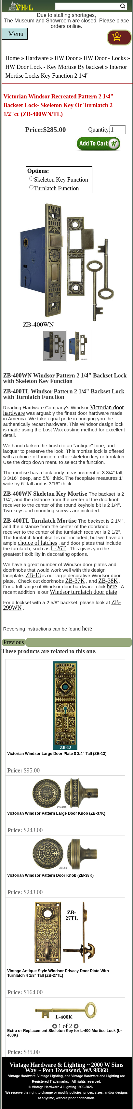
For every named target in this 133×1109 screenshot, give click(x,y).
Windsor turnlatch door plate (83, 592)
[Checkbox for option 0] (31, 178)
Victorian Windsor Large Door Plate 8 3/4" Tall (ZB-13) (56, 753)
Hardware (37, 58)
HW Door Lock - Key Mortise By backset (55, 67)
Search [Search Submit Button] (123, 6)
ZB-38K (108, 581)
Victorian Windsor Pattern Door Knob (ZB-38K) (50, 875)
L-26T (58, 548)
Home (13, 58)
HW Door (65, 58)
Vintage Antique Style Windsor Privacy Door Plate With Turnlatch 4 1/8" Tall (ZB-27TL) (58, 973)
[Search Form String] (91, 6)
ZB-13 (33, 575)
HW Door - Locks (105, 58)
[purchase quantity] (118, 129)
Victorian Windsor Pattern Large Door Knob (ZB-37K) (56, 813)
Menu (16, 33)
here (112, 586)
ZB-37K (75, 581)
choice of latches (37, 543)
